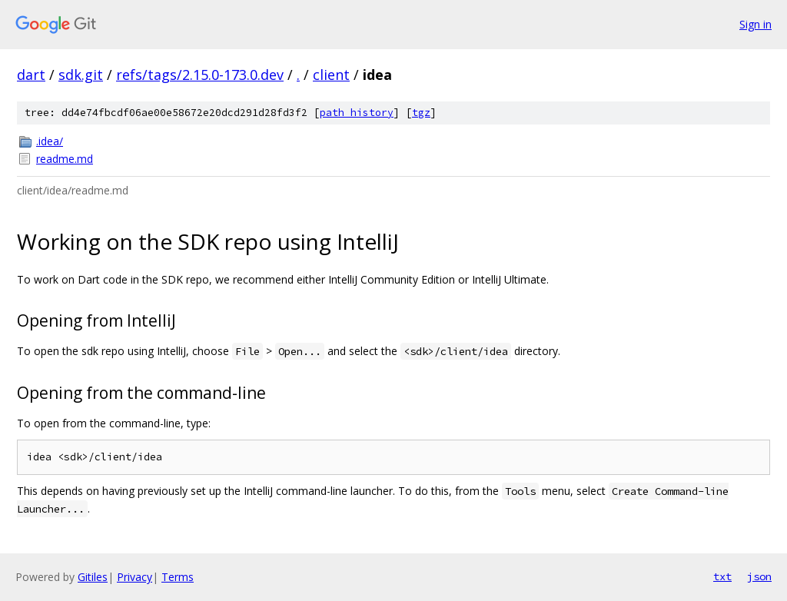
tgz (421, 112)
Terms (177, 576)
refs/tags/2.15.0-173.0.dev (200, 74)
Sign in (755, 24)
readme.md (64, 158)
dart (31, 74)
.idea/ (49, 141)
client (331, 74)
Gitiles (93, 576)
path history (357, 112)
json (759, 576)
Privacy (134, 576)
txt (722, 576)
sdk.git (80, 74)
